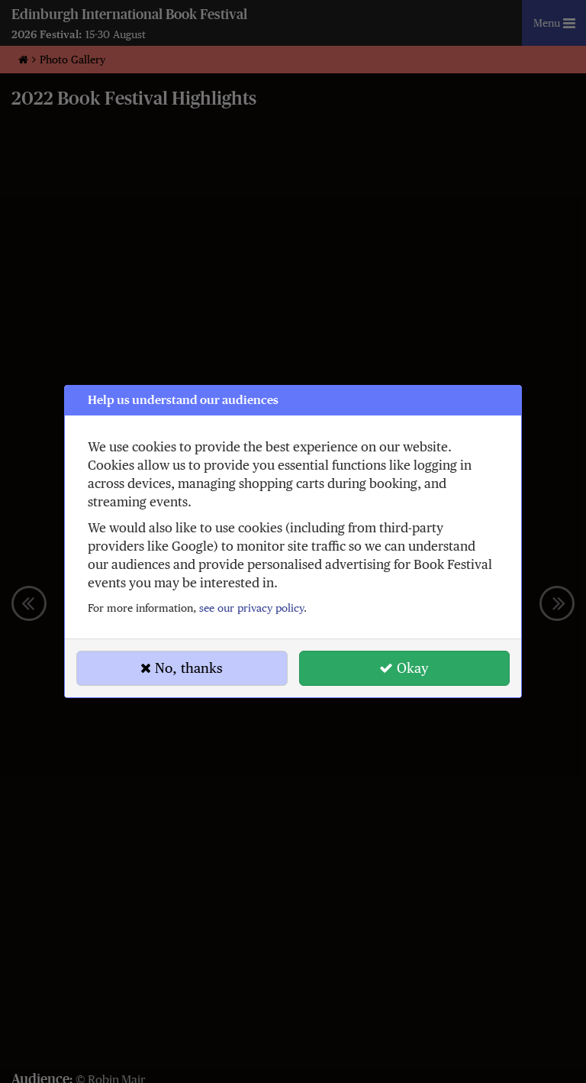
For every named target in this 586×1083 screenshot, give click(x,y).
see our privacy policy (251, 608)
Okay (404, 668)
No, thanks (181, 668)
